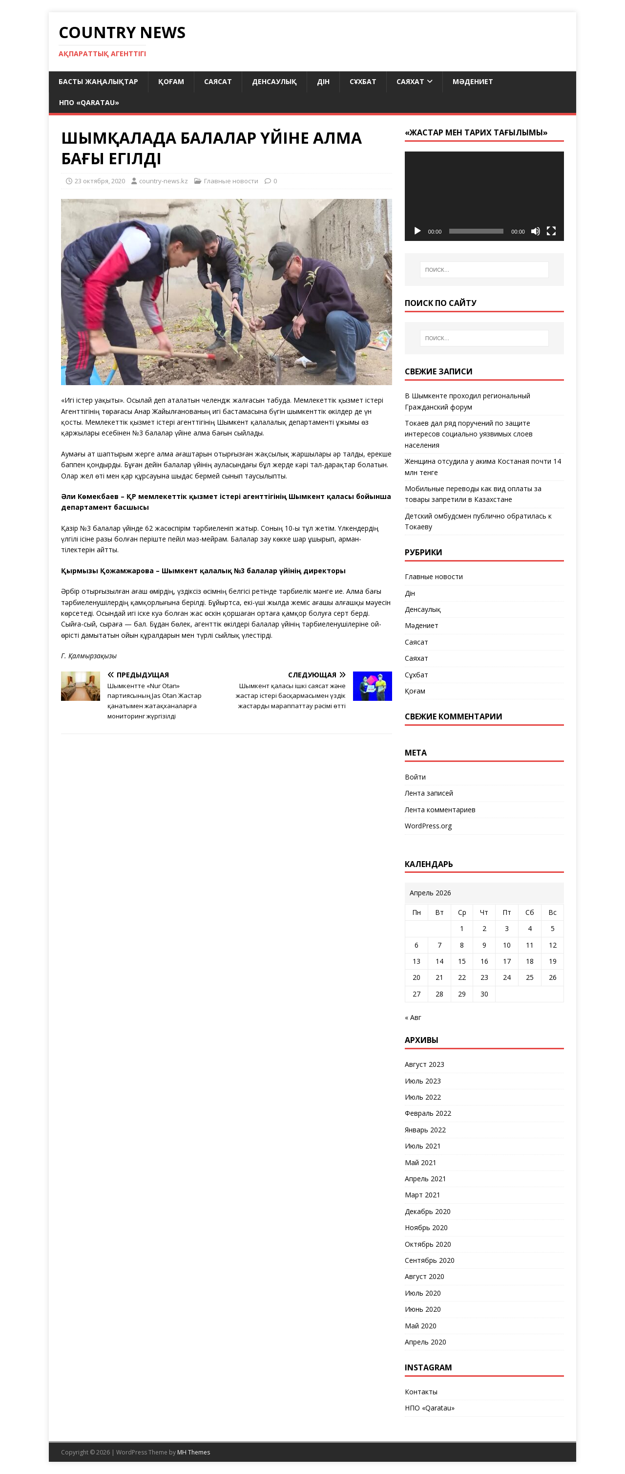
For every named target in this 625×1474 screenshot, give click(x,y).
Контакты (421, 1391)
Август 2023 (424, 1064)
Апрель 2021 (425, 1178)
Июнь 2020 (423, 1309)
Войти (415, 776)
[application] (484, 196)
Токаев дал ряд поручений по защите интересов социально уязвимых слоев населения (469, 434)
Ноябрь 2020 (426, 1227)
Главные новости (231, 180)
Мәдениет (473, 81)
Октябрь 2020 (428, 1244)
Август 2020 (424, 1276)
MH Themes (193, 1452)
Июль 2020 (423, 1293)
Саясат (218, 81)
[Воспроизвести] (417, 231)
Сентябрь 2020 (430, 1260)
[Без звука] (536, 231)
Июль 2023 (423, 1080)
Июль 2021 (423, 1145)
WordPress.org (428, 825)
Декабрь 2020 (428, 1211)
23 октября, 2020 (100, 180)
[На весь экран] (551, 231)
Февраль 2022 (428, 1113)
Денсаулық (274, 81)
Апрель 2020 (425, 1341)
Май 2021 (421, 1162)
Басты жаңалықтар (98, 81)
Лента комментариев (440, 809)
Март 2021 (422, 1194)
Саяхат (410, 81)
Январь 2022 (425, 1129)
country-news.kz (163, 180)
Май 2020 (421, 1325)
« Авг (413, 1017)
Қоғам (171, 81)
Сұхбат (363, 81)
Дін (323, 81)
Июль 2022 (423, 1097)
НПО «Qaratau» (89, 102)
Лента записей (429, 793)
